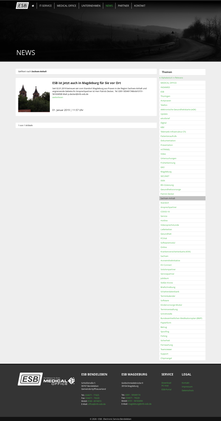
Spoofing (165, 331)
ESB (162, 91)
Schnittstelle (166, 313)
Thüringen (165, 96)
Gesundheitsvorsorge (171, 189)
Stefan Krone (167, 282)
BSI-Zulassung (167, 185)
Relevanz (178, 77)
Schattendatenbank (170, 291)
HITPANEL (165, 149)
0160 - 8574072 (94, 401)
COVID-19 (165, 211)
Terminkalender (168, 296)
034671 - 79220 (92, 398)
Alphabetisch (166, 77)
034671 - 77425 (92, 395)
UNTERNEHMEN (90, 5)
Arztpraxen (166, 100)
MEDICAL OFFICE (66, 5)
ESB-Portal (166, 389)
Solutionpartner (168, 269)
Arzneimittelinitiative (170, 260)
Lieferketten (166, 229)
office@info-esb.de (97, 404)
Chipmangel (166, 358)
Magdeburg (166, 171)
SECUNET (165, 176)
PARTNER (123, 5)
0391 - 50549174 (132, 394)
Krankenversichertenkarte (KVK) (176, 251)
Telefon (164, 105)
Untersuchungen (168, 158)
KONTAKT (139, 5)
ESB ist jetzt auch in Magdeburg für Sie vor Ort (86, 83)
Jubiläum (165, 278)
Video (163, 153)
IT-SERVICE (45, 5)
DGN (163, 180)
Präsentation (167, 145)
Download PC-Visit (166, 384)
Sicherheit (165, 340)
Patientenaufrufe (169, 136)
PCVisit (164, 238)
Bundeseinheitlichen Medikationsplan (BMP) (181, 318)
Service (164, 216)
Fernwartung (167, 344)
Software (165, 300)
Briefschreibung (168, 287)
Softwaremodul (168, 242)
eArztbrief (165, 118)
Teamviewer (166, 349)
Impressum (187, 386)
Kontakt (185, 382)
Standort (165, 202)
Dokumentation (168, 140)
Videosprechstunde (170, 225)
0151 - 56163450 (135, 400)
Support (164, 353)
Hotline (164, 220)
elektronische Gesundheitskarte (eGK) (178, 109)
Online (164, 247)
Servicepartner (167, 273)
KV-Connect (166, 264)
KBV (162, 127)
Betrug (164, 327)
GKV (163, 167)
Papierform (166, 322)
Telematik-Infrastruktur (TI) (173, 131)
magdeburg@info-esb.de (139, 403)
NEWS (109, 5)
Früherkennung (168, 162)
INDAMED (165, 87)
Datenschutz (188, 390)
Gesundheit (166, 233)
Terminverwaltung (169, 309)
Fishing (164, 336)
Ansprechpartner (169, 207)
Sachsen (164, 256)
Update (164, 113)
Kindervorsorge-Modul (171, 304)
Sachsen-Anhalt (168, 198)
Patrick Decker (167, 193)
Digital (163, 122)
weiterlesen (57, 97)
